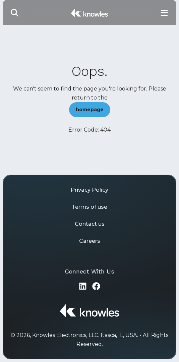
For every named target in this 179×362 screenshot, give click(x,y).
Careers (89, 241)
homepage (90, 110)
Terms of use (89, 207)
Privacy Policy (89, 190)
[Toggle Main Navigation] (164, 12)
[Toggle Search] (15, 12)
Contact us (90, 224)
